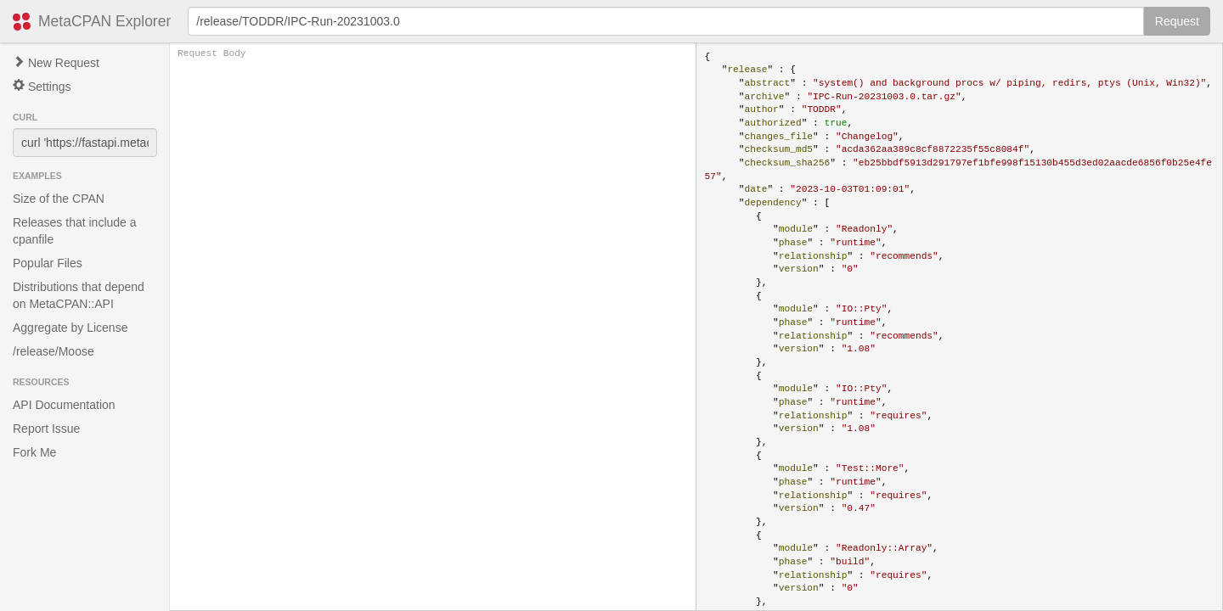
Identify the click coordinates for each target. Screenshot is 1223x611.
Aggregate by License (70, 327)
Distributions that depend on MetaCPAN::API (78, 295)
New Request (56, 63)
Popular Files (47, 263)
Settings (41, 86)
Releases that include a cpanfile (75, 231)
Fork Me (34, 452)
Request (1177, 21)
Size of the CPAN (58, 198)
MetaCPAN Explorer (104, 21)
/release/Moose (53, 351)
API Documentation (64, 405)
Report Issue (46, 428)
